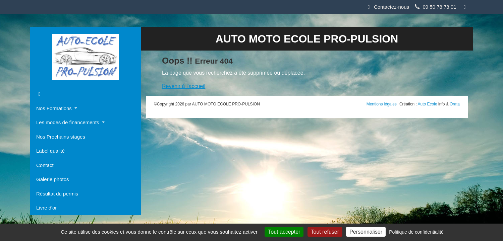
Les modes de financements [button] (68, 122)
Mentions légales (382, 104)
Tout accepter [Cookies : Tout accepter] (284, 232)
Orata (455, 104)
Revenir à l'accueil (183, 86)
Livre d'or (46, 208)
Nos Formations (54, 108)
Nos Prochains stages (60, 137)
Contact (45, 165)
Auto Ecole (427, 104)
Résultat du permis (57, 193)
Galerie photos (52, 179)
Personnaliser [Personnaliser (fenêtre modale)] (365, 232)
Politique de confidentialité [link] (416, 232)
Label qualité (50, 151)
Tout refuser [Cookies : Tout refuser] (325, 232)
